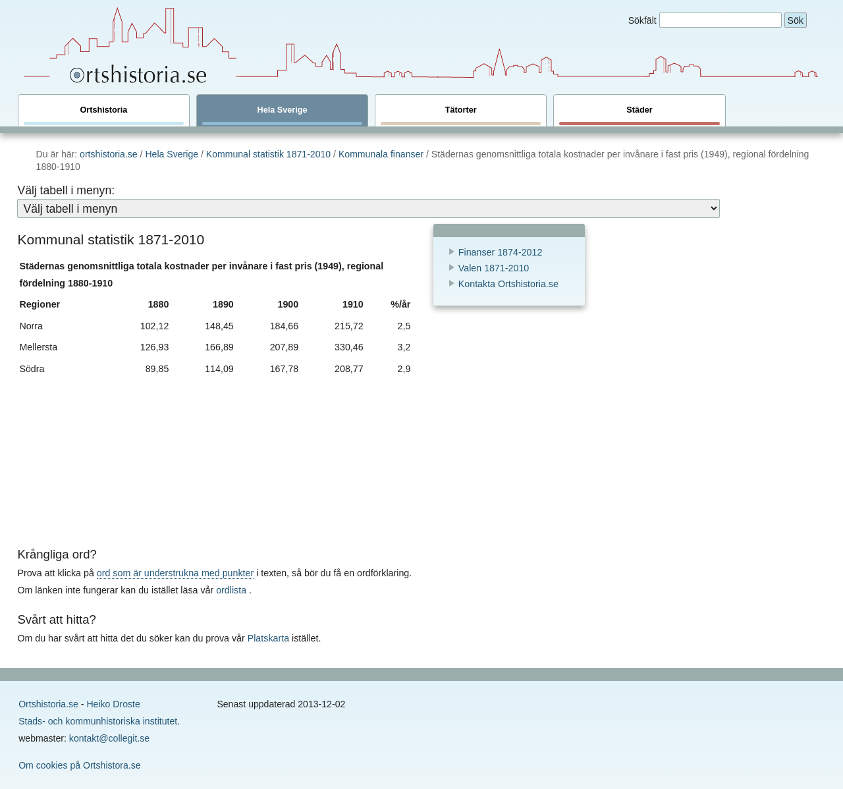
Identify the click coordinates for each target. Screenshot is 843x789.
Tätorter (461, 115)
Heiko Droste (113, 704)
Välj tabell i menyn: (66, 190)
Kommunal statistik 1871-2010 (269, 154)
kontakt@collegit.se (109, 738)
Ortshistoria (104, 115)
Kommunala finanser (381, 154)
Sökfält (642, 20)
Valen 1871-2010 (494, 268)
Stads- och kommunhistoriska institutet (97, 721)
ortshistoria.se (109, 154)
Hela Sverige (282, 115)
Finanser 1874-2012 (500, 252)
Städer (639, 115)
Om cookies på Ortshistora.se (79, 765)
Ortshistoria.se (48, 704)
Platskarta (268, 638)
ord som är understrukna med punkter (175, 573)
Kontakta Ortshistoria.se (508, 284)
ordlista (231, 590)
